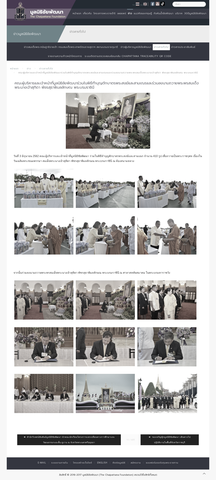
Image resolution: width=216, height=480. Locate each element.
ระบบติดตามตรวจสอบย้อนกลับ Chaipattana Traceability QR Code (128, 56)
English (102, 462)
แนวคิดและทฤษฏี (143, 13)
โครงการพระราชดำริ (104, 13)
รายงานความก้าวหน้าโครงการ (65, 56)
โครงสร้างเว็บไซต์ (82, 462)
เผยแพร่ (121, 13)
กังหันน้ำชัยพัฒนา (163, 13)
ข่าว (130, 13)
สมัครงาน (136, 462)
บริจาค (179, 13)
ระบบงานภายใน (59, 462)
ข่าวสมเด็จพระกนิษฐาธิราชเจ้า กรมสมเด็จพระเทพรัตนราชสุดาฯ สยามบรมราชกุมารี (71, 47)
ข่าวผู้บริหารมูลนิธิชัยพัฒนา (136, 47)
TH (133, 5)
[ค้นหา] (189, 4)
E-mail (42, 462)
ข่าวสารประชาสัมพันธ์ (183, 47)
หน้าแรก (77, 13)
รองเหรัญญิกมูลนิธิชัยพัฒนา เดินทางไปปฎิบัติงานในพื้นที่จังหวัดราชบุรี (169, 440)
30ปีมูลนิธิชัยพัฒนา (195, 13)
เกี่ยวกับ (87, 13)
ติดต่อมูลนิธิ (119, 462)
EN (141, 5)
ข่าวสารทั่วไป (161, 47)
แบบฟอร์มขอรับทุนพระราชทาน (162, 462)
